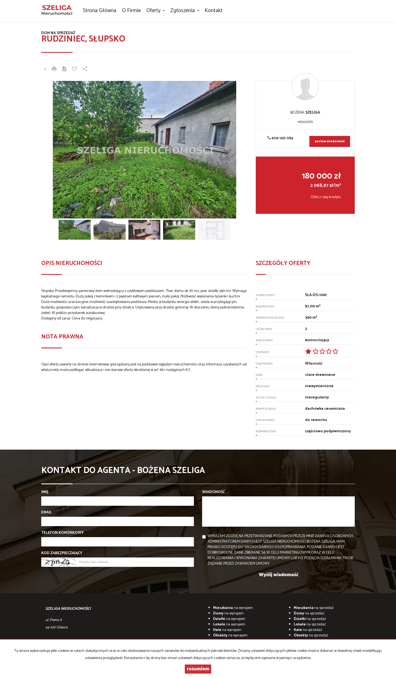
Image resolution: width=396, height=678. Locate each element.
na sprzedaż (314, 608)
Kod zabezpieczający (61, 553)
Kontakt (214, 10)
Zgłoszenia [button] (184, 10)
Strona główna (99, 10)
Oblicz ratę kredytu (326, 197)
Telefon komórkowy (62, 533)
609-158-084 (280, 138)
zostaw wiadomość (330, 141)
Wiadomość (213, 492)
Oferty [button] (155, 10)
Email (46, 512)
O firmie (131, 10)
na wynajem (233, 608)
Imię (44, 492)
